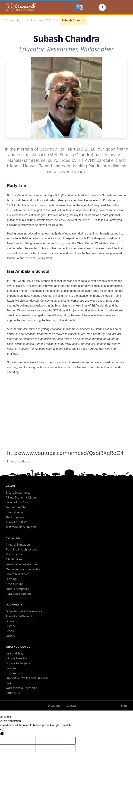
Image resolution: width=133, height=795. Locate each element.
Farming (11, 579)
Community (12, 20)
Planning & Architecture (21, 549)
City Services (14, 559)
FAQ (8, 683)
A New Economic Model (21, 497)
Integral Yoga (14, 512)
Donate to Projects (18, 663)
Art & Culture (14, 584)
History (10, 626)
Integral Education (18, 544)
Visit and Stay (14, 653)
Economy (12, 621)
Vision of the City (17, 502)
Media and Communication (23, 569)
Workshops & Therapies (21, 688)
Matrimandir (14, 554)
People (10, 631)
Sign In (125, 706)
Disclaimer (55, 706)
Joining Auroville (16, 658)
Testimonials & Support (21, 527)
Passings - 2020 (41, 20)
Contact (71, 706)
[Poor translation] (2, 731)
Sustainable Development (22, 564)
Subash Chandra (73, 20)
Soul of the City (16, 507)
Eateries (11, 668)
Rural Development (18, 594)
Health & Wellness (18, 574)
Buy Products (14, 673)
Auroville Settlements (20, 616)
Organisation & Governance (24, 611)
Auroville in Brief (16, 522)
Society (10, 636)
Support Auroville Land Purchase (27, 678)
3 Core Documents (18, 492)
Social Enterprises (17, 589)
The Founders (15, 517)
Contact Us (13, 693)
